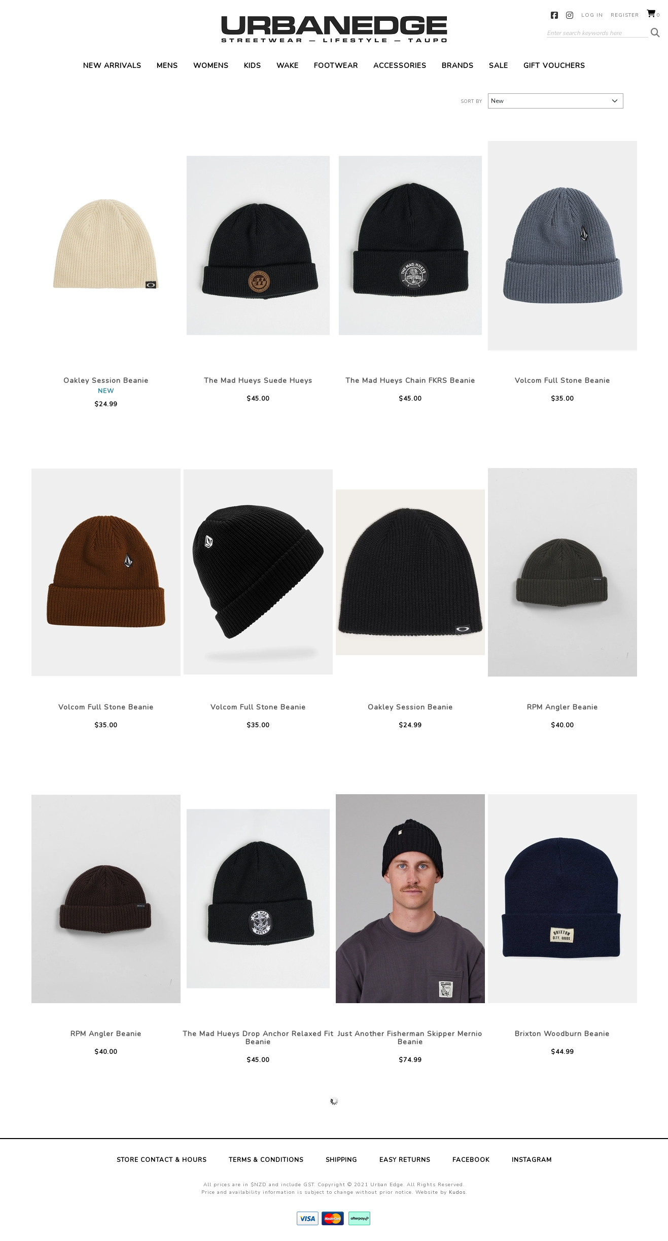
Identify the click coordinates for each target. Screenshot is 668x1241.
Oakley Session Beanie (106, 380)
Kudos (457, 1192)
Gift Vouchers (554, 65)
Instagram (570, 15)
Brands (458, 65)
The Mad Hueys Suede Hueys (258, 380)
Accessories (400, 65)
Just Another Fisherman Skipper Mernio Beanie (410, 1038)
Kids (252, 65)
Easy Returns (404, 1160)
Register (625, 15)
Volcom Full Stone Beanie (562, 380)
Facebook (554, 15)
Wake (287, 65)
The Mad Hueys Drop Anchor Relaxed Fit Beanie (258, 1038)
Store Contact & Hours (161, 1160)
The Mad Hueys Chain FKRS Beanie (410, 380)
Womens (211, 65)
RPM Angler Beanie (562, 707)
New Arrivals (112, 65)
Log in (592, 15)
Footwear (336, 65)
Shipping (341, 1160)
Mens (167, 65)
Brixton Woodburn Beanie (562, 1034)
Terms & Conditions (266, 1160)
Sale (498, 65)
